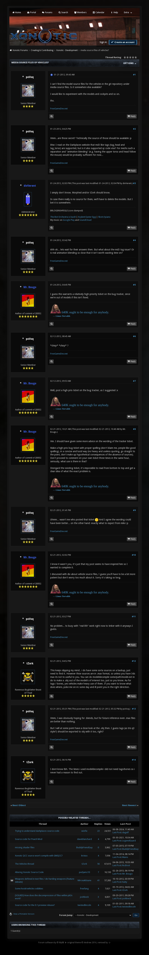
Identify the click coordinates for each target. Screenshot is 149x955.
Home (16, 12)
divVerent (127, 183)
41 (98, 880)
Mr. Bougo (127, 873)
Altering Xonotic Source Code (29, 872)
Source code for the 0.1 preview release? (35, 905)
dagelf (125, 832)
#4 (134, 240)
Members (80, 12)
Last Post (117, 832)
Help (114, 12)
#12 (134, 661)
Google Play (69, 220)
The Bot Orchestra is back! (63, 217)
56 (98, 864)
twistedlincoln (84, 905)
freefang (84, 888)
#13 (134, 709)
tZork (29, 663)
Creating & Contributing (42, 50)
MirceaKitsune (84, 880)
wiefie (84, 831)
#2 (134, 129)
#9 (134, 510)
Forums (47, 12)
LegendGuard (129, 840)
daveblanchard (84, 839)
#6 (134, 336)
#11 (134, 616)
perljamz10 (84, 872)
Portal (31, 12)
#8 (134, 429)
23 (98, 831)
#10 (134, 555)
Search (63, 12)
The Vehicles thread (24, 864)
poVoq (30, 77)
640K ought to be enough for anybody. (85, 312)
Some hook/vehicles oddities (29, 888)
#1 (134, 75)
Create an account (123, 42)
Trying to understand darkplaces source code (37, 831)
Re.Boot (126, 865)
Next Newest (129, 805)
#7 (134, 381)
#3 (134, 183)
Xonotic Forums (20, 50)
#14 (134, 760)
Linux (58, 316)
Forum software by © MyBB (51, 942)
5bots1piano (104, 217)
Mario (125, 857)
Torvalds (66, 316)
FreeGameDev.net (59, 108)
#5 (134, 285)
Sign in (103, 42)
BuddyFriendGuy (84, 847)
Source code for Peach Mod (28, 839)
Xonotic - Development (67, 50)
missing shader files (24, 847)
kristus (84, 855)
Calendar (98, 12)
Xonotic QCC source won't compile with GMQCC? (39, 855)
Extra (126, 12)
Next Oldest (19, 805)
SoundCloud (85, 220)
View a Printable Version (23, 914)
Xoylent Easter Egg (87, 217)
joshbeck (84, 897)
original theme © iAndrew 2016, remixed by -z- (89, 942)
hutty (124, 882)
